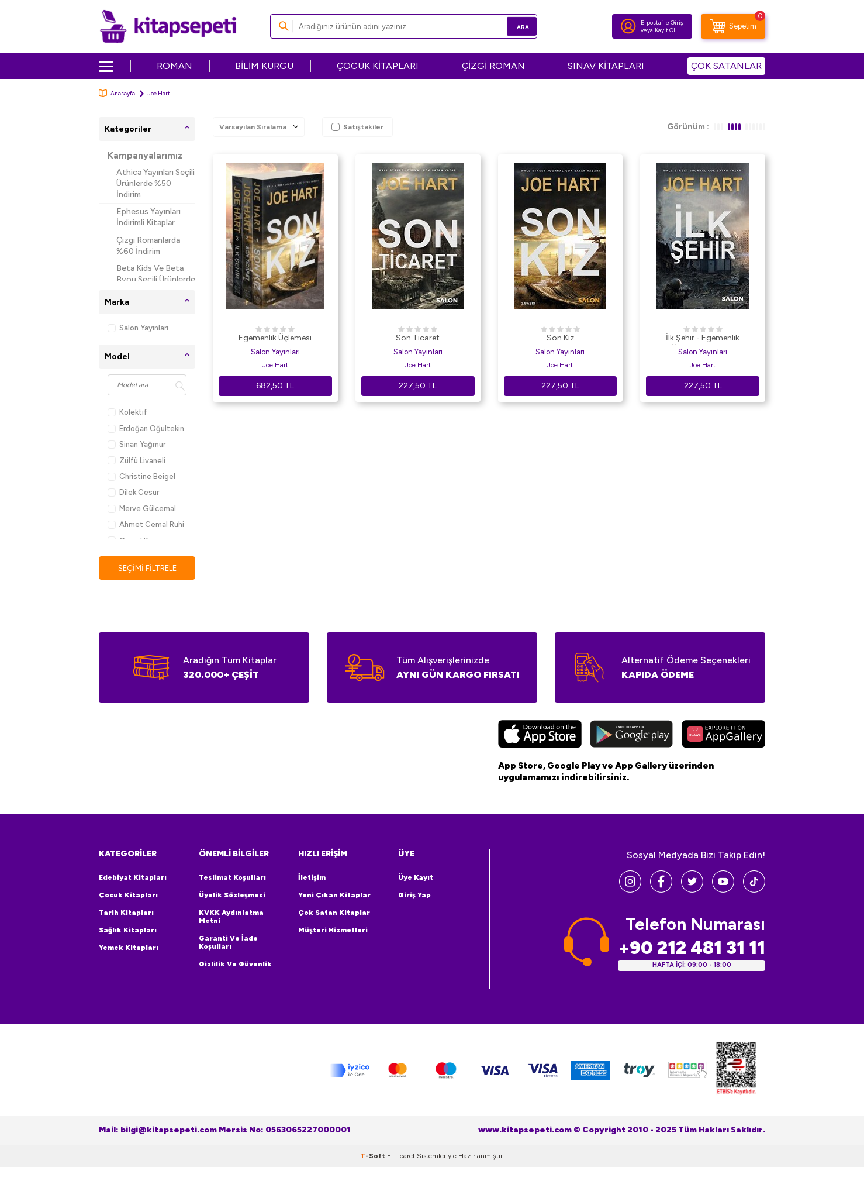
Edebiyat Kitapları (133, 878)
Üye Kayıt (415, 878)
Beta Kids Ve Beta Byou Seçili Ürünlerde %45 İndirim (155, 279)
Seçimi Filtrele (147, 568)
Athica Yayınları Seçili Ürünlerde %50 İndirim (155, 183)
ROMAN (174, 65)
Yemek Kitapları (128, 948)
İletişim (312, 878)
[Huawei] (723, 736)
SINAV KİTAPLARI (606, 65)
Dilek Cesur (133, 492)
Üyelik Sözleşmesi (232, 895)
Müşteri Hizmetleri (333, 931)
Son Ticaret (418, 338)
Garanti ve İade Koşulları (228, 943)
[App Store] (540, 736)
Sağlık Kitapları (128, 931)
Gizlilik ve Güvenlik (235, 964)
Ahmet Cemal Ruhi (146, 524)
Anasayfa (117, 93)
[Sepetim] (733, 26)
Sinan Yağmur (136, 444)
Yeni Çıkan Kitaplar (334, 895)
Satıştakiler (357, 127)
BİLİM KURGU (264, 65)
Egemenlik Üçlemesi (275, 338)
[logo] (168, 26)
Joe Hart (275, 365)
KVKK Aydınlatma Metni (231, 917)
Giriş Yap (414, 895)
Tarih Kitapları (126, 913)
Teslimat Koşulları (232, 878)
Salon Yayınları (138, 327)
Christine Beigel (141, 476)
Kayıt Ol (665, 30)
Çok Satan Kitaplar (334, 913)
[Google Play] (631, 736)
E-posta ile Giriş (662, 22)
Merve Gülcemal (142, 508)
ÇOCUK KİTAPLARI (378, 65)
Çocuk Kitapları (128, 895)
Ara (511, 26)
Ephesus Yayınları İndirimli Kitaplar (148, 217)
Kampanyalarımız (145, 155)
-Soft (373, 1156)
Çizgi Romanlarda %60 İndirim (148, 245)
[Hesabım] (628, 26)
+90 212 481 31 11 (691, 948)
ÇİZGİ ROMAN (493, 65)
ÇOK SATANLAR (726, 65)
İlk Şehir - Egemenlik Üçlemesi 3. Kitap (702, 339)
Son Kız (560, 338)
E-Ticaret (401, 1156)
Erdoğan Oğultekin (146, 428)
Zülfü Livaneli (136, 460)
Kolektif (127, 412)
